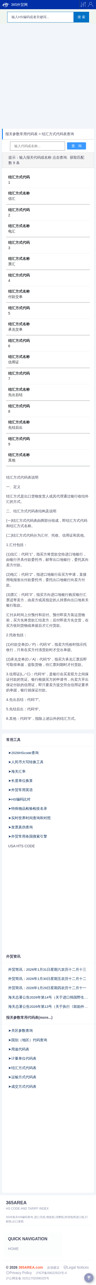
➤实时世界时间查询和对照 (29, 818)
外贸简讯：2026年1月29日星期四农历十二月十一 (47, 988)
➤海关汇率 (17, 771)
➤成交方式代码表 (22, 1087)
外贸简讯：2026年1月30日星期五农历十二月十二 (47, 979)
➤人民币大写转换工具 (26, 762)
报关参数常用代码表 (21, 134)
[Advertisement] (48, 77)
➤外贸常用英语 (20, 790)
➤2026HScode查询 (23, 753)
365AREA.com (30, 1267)
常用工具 (13, 740)
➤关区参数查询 (20, 1031)
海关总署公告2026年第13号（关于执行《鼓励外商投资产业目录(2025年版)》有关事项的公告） (48, 1007)
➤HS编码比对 (19, 799)
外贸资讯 (13, 956)
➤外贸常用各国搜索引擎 (27, 836)
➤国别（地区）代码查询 (27, 1040)
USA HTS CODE (21, 846)
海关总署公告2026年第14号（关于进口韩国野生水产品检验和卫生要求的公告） (48, 997)
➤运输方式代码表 (22, 1077)
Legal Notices (76, 1267)
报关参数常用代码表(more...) (29, 1017)
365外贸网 (15, 5)
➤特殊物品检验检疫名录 (27, 809)
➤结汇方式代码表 (22, 1068)
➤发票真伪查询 (20, 827)
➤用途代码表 (18, 1049)
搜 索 (81, 17)
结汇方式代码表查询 (58, 134)
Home (13, 1249)
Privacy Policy (19, 1273)
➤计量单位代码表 (22, 1058)
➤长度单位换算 (20, 781)
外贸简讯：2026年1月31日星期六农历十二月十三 (47, 969)
